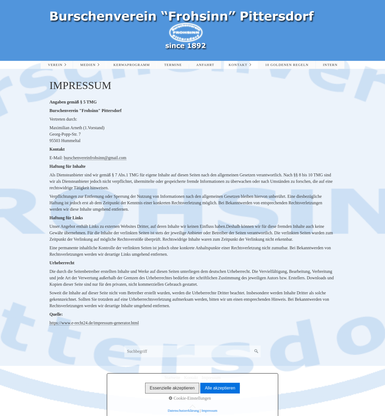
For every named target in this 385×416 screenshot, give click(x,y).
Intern (330, 65)
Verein (55, 65)
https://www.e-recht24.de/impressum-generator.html (94, 323)
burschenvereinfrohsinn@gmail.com (95, 157)
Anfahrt (205, 65)
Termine (173, 65)
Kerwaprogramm (131, 65)
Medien (87, 65)
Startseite (172, 377)
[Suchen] (256, 351)
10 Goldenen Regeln (287, 65)
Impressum (211, 377)
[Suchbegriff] (192, 351)
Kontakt (238, 65)
